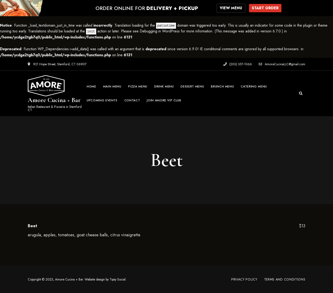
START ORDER (265, 8)
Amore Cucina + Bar (54, 100)
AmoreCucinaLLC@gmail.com (282, 64)
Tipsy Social (118, 279)
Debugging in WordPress (160, 31)
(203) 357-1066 (237, 64)
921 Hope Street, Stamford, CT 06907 (57, 64)
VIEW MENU (231, 8)
